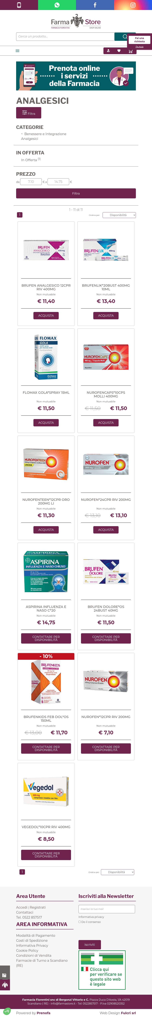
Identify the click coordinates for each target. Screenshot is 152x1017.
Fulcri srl (128, 1013)
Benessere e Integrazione (43, 134)
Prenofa (43, 1013)
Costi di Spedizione (32, 941)
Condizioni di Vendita (33, 956)
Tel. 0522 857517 (29, 917)
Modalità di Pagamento (35, 936)
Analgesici (29, 139)
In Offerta (31, 160)
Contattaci (24, 912)
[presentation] (103, 931)
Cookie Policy (27, 951)
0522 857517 (5, 975)
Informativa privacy (91, 917)
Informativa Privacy (32, 946)
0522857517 (90, 1003)
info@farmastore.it (63, 1003)
